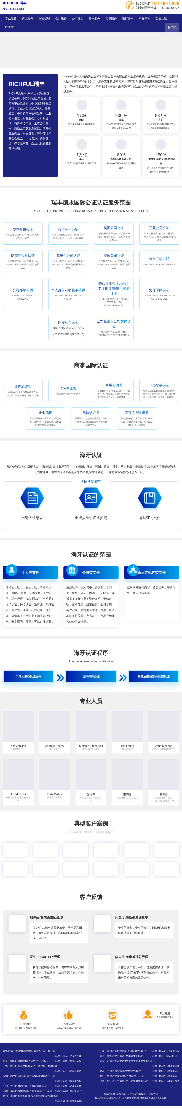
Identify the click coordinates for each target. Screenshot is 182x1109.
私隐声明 (153, 1094)
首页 (172, 27)
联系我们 (11, 26)
